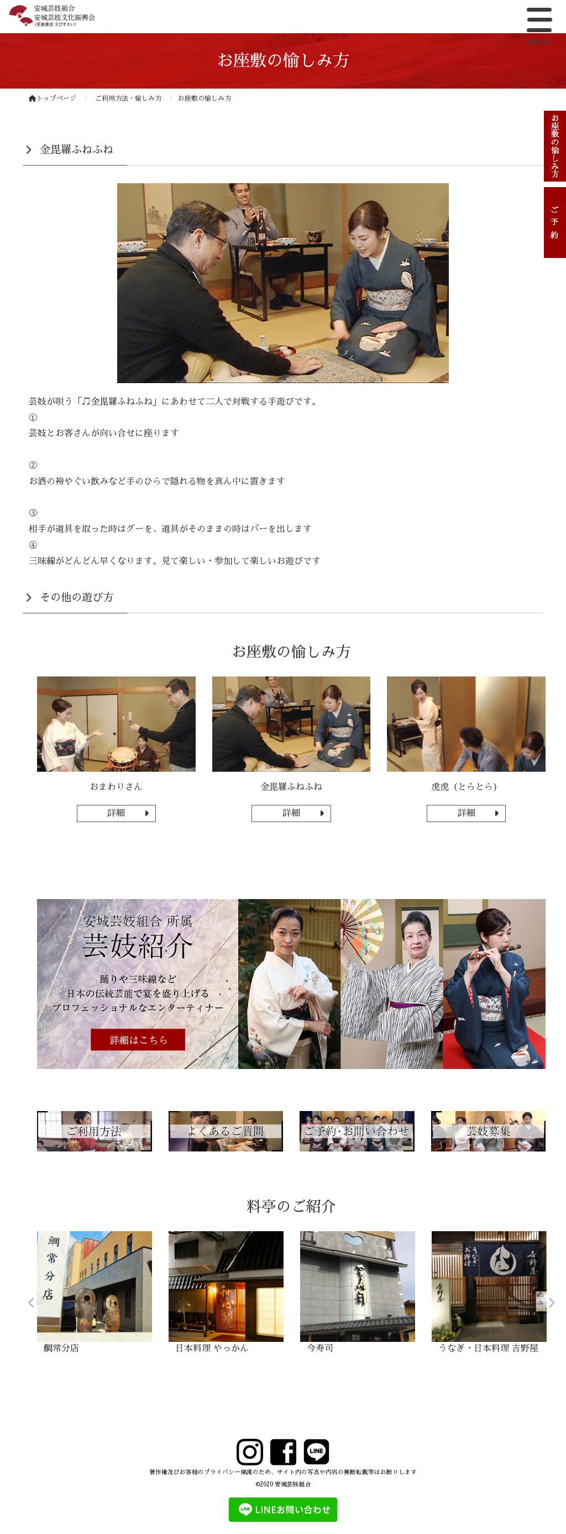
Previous (31, 1303)
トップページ (52, 98)
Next (551, 1303)
